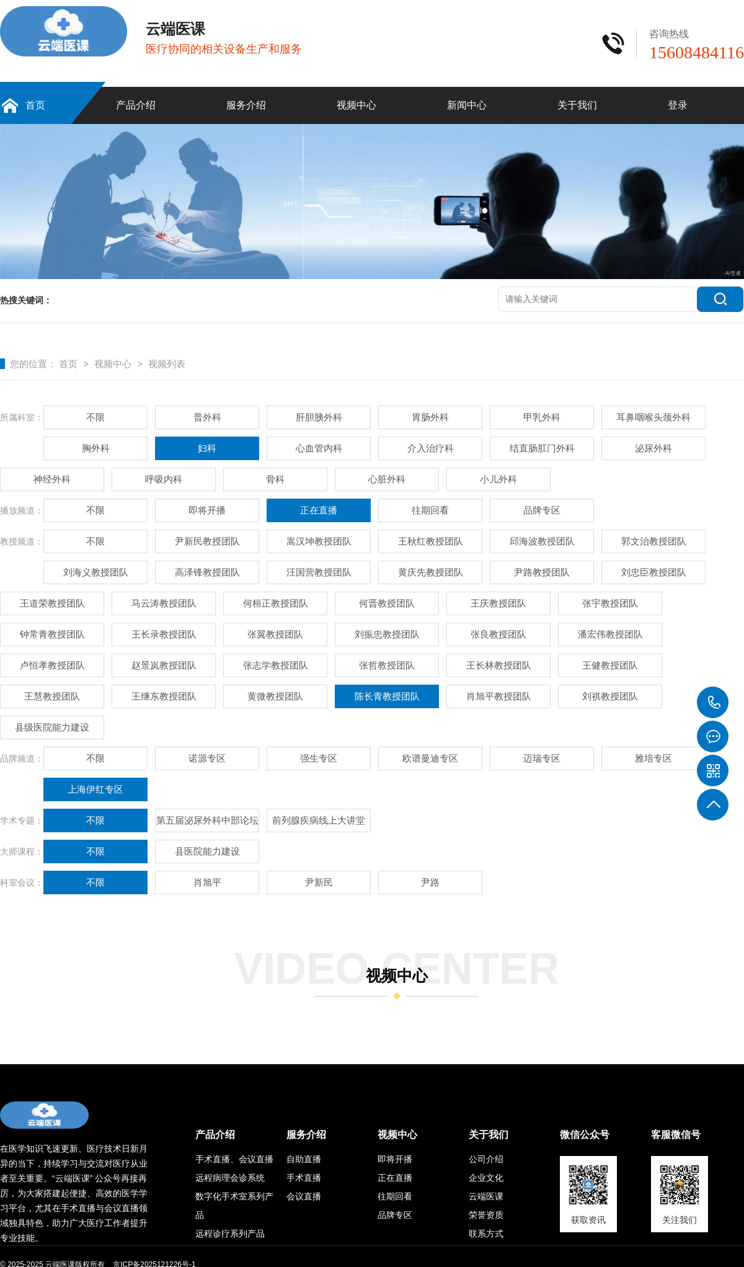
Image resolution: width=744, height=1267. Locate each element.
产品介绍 (136, 105)
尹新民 (319, 882)
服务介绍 (246, 105)
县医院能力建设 (207, 851)
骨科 (275, 479)
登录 (678, 105)
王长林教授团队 (498, 665)
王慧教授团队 (52, 696)
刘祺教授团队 (610, 696)
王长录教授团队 (164, 634)
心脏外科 (386, 479)
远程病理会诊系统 (230, 1178)
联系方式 (486, 1233)
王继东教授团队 (164, 696)
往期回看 (430, 510)
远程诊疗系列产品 (230, 1233)
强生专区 (318, 758)
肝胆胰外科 (319, 417)
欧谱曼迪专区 (430, 758)
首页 (35, 105)
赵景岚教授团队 (164, 665)
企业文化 (486, 1178)
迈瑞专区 (541, 758)
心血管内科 (319, 448)
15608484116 (713, 703)
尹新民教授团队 (207, 541)
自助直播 (303, 1159)
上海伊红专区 (95, 789)
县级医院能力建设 (52, 727)
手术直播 (303, 1178)
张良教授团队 (498, 634)
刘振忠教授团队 (387, 634)
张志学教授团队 (275, 665)
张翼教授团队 (275, 634)
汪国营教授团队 (319, 572)
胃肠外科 (430, 417)
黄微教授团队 (275, 696)
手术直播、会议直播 (234, 1159)
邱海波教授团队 (542, 541)
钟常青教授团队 (52, 634)
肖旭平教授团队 (498, 696)
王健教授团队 (610, 665)
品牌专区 (541, 510)
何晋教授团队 (387, 603)
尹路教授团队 (542, 572)
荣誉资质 (486, 1215)
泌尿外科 (653, 448)
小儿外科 (498, 479)
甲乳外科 (541, 417)
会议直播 (303, 1196)
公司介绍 (486, 1159)
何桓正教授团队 (275, 603)
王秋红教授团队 (430, 541)
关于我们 (577, 105)
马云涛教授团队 (164, 603)
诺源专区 (207, 758)
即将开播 (207, 510)
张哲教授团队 (387, 665)
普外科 (207, 417)
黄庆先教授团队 (430, 572)
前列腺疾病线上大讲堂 (318, 820)
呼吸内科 (163, 479)
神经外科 (52, 479)
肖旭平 (207, 882)
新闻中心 (467, 105)
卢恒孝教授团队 (52, 665)
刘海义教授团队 (95, 572)
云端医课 (486, 1196)
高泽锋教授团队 (207, 572)
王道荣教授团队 (52, 603)
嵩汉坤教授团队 (319, 541)
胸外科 (96, 448)
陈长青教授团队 (387, 696)
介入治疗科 (430, 448)
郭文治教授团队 (653, 541)
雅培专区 (653, 758)
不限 (95, 417)
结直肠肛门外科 (542, 448)
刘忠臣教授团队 (653, 572)
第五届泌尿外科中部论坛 (207, 820)
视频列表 (166, 363)
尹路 (430, 882)
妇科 (207, 448)
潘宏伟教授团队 (610, 634)
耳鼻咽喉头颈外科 (653, 417)
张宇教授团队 (610, 603)
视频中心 (356, 105)
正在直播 (318, 510)
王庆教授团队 (498, 603)
